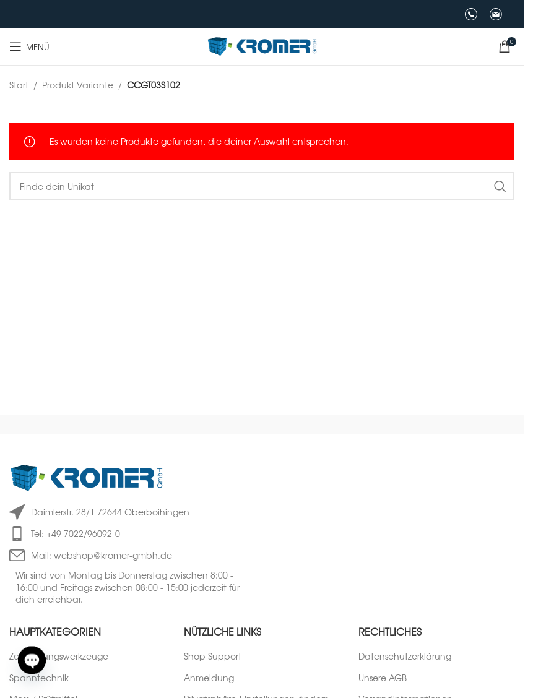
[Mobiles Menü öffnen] (29, 46)
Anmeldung (209, 678)
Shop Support (212, 656)
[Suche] (261, 186)
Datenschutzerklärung (404, 656)
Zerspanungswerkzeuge (58, 656)
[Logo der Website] (262, 45)
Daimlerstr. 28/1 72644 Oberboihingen (110, 512)
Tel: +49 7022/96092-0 (75, 533)
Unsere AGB (382, 678)
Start (18, 85)
